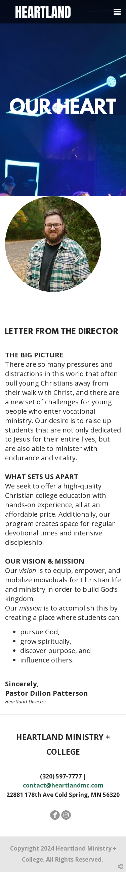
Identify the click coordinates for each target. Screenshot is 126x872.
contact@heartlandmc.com (63, 785)
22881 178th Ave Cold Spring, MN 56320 (63, 763)
